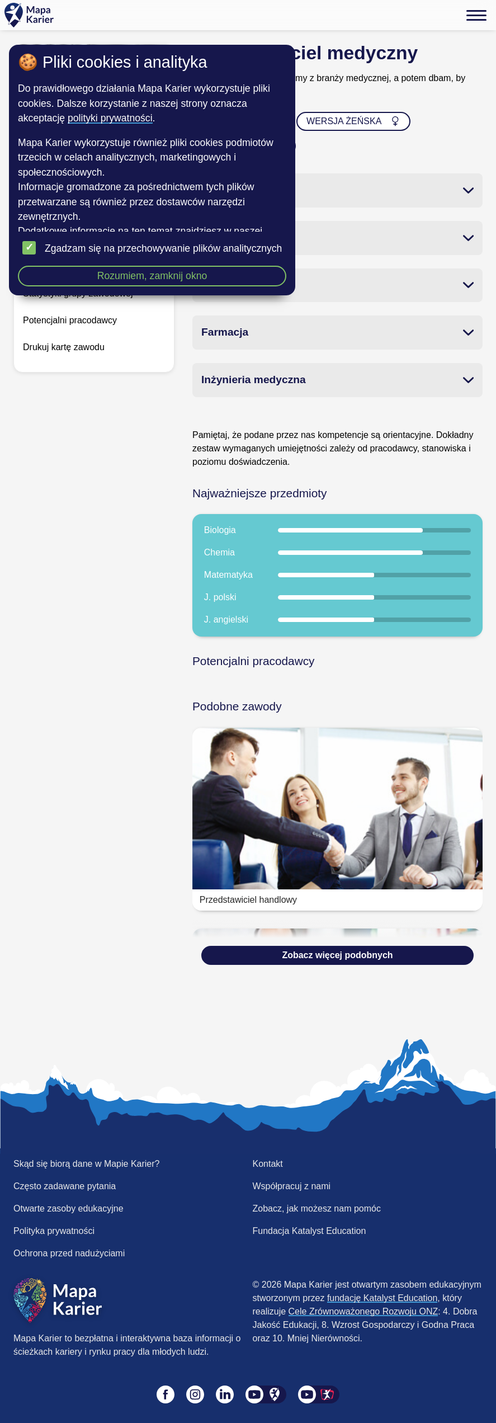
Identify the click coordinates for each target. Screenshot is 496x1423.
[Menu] (476, 15)
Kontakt (268, 1163)
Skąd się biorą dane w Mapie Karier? (86, 1163)
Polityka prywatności (54, 1231)
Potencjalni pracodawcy (70, 320)
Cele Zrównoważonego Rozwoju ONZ (363, 1311)
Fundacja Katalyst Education (309, 1231)
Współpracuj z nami (292, 1186)
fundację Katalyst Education (382, 1298)
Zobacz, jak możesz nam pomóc (317, 1208)
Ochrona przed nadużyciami (69, 1253)
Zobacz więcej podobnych (337, 955)
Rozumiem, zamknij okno (152, 275)
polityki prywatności (110, 118)
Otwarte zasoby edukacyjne (68, 1208)
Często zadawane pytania (64, 1186)
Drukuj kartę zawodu (64, 347)
